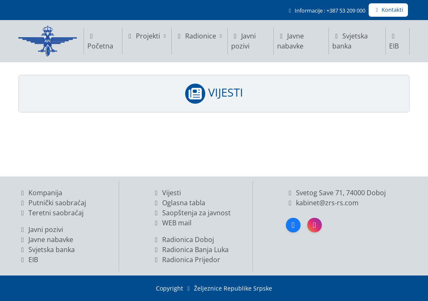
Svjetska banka (350, 41)
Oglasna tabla (178, 202)
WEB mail (171, 222)
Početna (100, 42)
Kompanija (40, 192)
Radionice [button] (199, 36)
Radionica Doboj (183, 239)
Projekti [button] (147, 36)
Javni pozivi (243, 41)
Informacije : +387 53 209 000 (326, 10)
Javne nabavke (290, 41)
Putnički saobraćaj (52, 202)
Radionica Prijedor (186, 259)
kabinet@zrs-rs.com (326, 202)
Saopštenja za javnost (191, 212)
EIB (394, 42)
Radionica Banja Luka (190, 249)
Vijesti (166, 192)
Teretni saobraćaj (51, 212)
